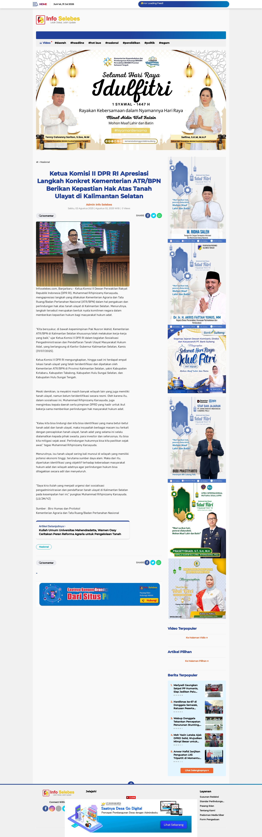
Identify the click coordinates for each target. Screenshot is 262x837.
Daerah (61, 42)
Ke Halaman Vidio (197, 637)
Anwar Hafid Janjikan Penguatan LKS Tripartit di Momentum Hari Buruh (188, 755)
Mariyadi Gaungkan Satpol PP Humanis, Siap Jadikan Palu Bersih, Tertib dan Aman (186, 688)
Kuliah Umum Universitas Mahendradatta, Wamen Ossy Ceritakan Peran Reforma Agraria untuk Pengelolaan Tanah (80, 532)
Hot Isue (95, 42)
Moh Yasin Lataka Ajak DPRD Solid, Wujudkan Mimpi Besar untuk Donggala (188, 738)
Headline (78, 42)
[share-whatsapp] (159, 215)
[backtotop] (131, 784)
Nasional (112, 42)
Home (43, 4)
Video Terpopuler (182, 629)
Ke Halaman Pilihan (197, 661)
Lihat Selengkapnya (197, 770)
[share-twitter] (153, 215)
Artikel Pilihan (180, 652)
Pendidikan (132, 42)
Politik (150, 42)
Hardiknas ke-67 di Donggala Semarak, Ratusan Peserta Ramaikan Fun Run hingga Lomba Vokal (186, 705)
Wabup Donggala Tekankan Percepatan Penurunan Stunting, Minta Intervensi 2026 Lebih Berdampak (187, 722)
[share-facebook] (147, 215)
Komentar (46, 215)
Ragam (165, 42)
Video (46, 42)
